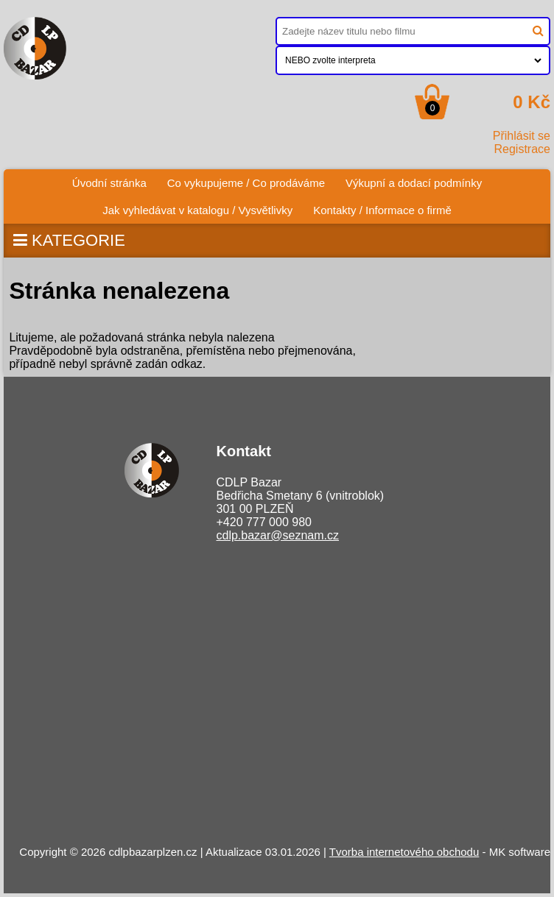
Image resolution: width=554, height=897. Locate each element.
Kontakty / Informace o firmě (382, 210)
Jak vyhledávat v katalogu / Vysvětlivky (197, 210)
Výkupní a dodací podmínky (414, 183)
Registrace (522, 149)
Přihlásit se (521, 136)
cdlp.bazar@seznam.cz (277, 535)
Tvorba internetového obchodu (404, 851)
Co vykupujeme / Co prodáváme (246, 183)
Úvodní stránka (109, 183)
